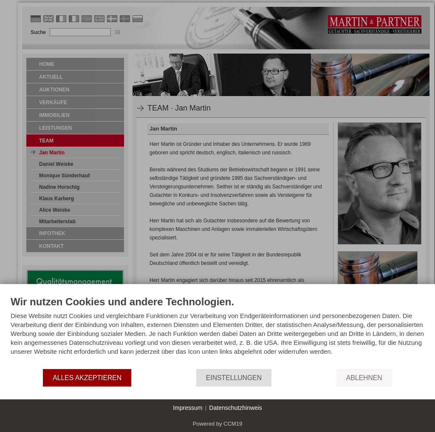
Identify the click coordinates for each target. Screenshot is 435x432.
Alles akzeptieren (87, 377)
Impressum (187, 407)
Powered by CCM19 (217, 424)
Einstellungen (234, 377)
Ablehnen (364, 377)
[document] (217, 332)
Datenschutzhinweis (235, 407)
